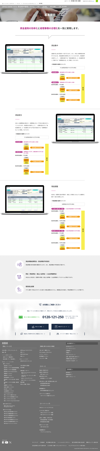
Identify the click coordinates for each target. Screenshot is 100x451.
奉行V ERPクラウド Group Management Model (9, 406)
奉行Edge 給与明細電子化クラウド (11, 419)
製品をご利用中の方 (43, 372)
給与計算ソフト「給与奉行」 (9, 359)
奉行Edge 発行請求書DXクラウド (10, 411)
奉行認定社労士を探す (45, 385)
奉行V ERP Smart (24, 354)
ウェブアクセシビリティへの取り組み (77, 445)
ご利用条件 (42, 442)
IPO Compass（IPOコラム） (45, 352)
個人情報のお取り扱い (51, 442)
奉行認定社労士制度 (44, 421)
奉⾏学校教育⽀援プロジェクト (47, 390)
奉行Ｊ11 (22, 356)
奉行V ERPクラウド (7, 403)
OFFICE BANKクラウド (8, 392)
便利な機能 (53, 6)
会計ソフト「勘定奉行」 (8, 357)
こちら (93, 1)
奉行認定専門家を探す (45, 383)
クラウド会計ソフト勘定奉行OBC (9, 3)
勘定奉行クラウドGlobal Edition (10, 371)
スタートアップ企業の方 (44, 393)
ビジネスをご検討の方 (44, 410)
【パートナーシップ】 (45, 403)
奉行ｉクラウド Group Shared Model (11, 400)
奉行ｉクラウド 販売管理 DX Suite (11, 396)
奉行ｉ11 (22, 352)
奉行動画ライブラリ (43, 356)
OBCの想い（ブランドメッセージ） (10, 350)
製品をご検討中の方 (43, 370)
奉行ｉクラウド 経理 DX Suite (10, 394)
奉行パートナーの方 (43, 424)
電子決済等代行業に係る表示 (78, 442)
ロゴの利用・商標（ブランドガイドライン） (57, 445)
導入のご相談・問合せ (25, 384)
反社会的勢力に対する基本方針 (39, 445)
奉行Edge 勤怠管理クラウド (9, 417)
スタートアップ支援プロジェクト (47, 395)
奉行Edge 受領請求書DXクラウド (10, 413)
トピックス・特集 (43, 358)
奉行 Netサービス (44, 374)
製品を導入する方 (43, 376)
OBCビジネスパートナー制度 (46, 412)
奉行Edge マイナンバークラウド (10, 423)
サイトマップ (35, 442)
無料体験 (22, 382)
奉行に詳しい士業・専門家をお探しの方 (48, 381)
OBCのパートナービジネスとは (46, 407)
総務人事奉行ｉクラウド (9, 387)
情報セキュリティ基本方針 (92, 442)
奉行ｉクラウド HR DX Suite (10, 398)
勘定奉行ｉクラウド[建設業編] (10, 369)
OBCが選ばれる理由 (24, 365)
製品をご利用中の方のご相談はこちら (33, 333)
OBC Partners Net (44, 426)
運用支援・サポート (24, 370)
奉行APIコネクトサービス (26, 361)
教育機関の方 (42, 388)
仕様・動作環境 (63, 6)
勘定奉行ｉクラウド (8, 365)
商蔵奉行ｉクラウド (8, 385)
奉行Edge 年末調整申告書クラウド (11, 421)
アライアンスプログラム (45, 431)
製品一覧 (18, 3)
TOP (38, 6)
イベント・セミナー (43, 354)
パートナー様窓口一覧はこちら (68, 333)
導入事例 (22, 367)
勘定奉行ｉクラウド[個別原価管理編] (11, 367)
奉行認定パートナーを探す (46, 378)
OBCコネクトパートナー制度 (46, 414)
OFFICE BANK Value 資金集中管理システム (29, 3)
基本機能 (45, 6)
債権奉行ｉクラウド (8, 373)
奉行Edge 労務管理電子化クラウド (11, 415)
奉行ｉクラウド (6, 363)
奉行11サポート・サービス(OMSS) (28, 380)
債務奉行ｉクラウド (8, 375)
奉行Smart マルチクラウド (26, 350)
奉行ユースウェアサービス (26, 378)
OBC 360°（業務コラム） (45, 350)
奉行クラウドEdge (7, 409)
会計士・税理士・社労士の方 (45, 417)
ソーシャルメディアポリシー (64, 442)
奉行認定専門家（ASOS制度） (47, 419)
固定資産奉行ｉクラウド (9, 377)
